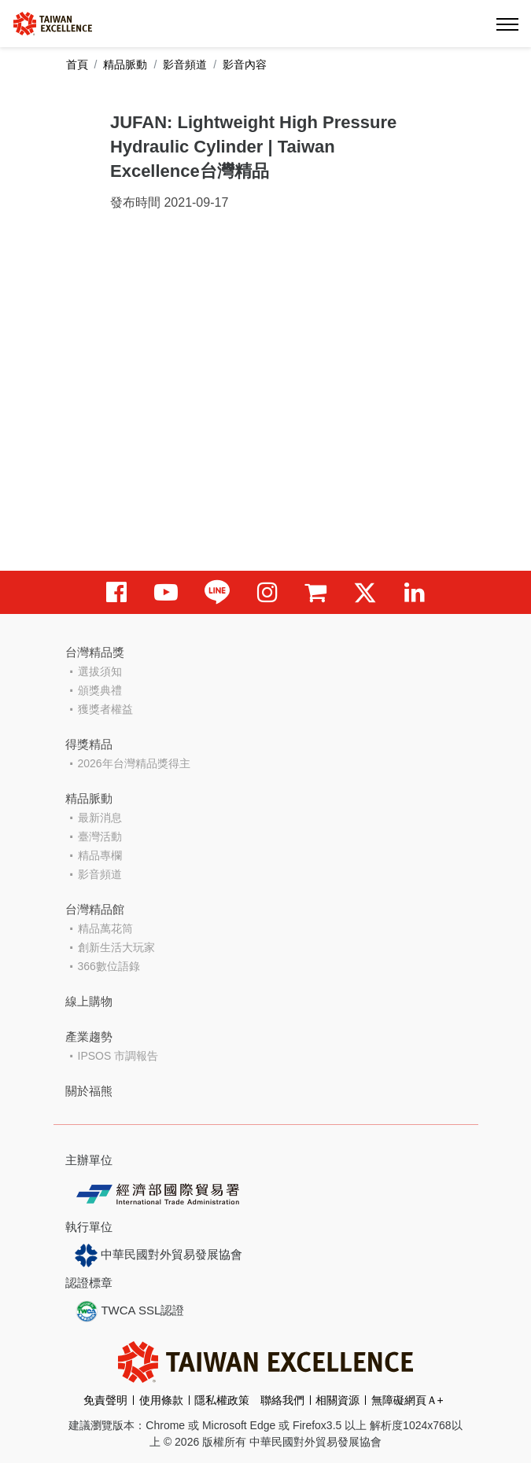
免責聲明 (105, 1400)
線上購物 (88, 1001)
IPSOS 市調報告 (118, 1055)
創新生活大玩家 (116, 947)
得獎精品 (88, 744)
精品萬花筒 (105, 928)
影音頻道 (185, 64)
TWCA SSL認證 (130, 1311)
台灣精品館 (94, 909)
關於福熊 (88, 1091)
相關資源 (337, 1400)
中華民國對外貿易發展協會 (159, 1255)
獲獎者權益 (105, 709)
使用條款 (161, 1400)
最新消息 (100, 817)
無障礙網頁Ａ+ (407, 1400)
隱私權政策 (221, 1400)
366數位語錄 (109, 966)
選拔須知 (100, 671)
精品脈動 (125, 64)
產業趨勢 (88, 1036)
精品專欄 (100, 855)
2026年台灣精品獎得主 (134, 763)
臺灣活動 (100, 836)
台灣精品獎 (94, 652)
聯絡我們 (282, 1400)
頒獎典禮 (100, 690)
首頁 (77, 64)
